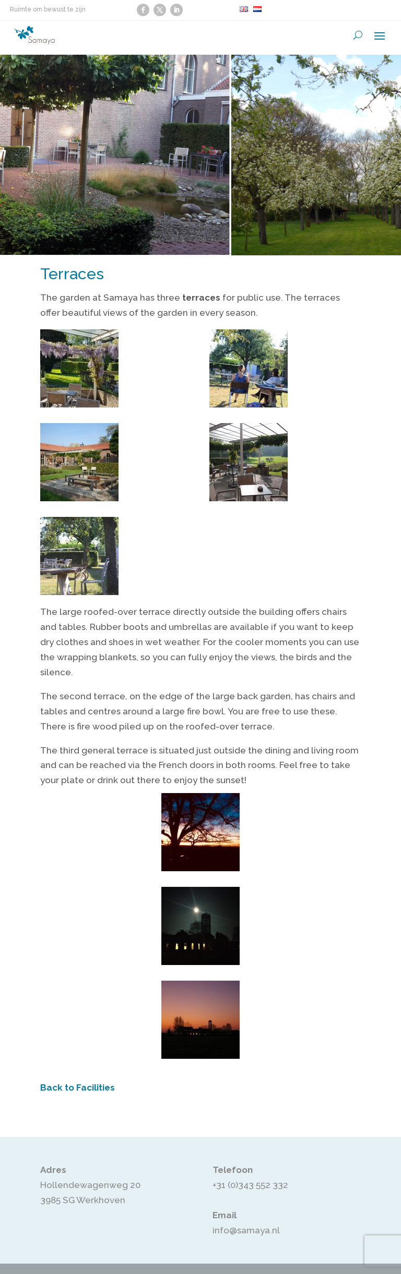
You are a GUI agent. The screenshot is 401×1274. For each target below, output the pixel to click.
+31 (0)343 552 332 (250, 1185)
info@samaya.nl (246, 1230)
